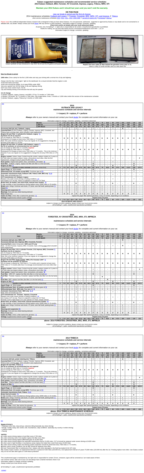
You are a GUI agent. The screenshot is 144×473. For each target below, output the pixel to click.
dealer (36, 23)
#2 (46, 274)
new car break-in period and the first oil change (71, 14)
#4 (38, 179)
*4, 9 (50, 173)
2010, (71, 18)
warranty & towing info (89, 18)
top (3, 104)
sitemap (109, 18)
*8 (13, 165)
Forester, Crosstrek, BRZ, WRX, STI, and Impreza (89, 16)
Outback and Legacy (58, 16)
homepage (101, 18)
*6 (6, 188)
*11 (36, 160)
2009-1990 (76, 18)
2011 (66, 18)
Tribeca (115, 16)
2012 (62, 18)
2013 (58, 18)
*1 (40, 134)
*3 (46, 287)
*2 (44, 162)
